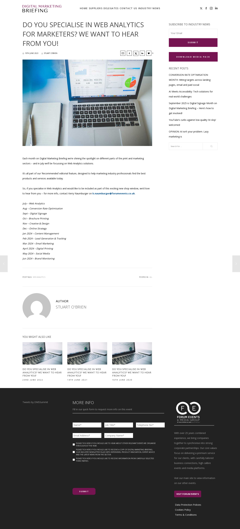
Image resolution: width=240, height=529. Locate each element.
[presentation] (97, 473)
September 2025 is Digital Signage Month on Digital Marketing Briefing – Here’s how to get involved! (193, 108)
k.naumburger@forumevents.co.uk (113, 193)
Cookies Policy (183, 509)
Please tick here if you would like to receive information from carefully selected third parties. (115, 459)
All (151, 277)
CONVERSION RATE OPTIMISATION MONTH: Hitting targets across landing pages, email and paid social (189, 79)
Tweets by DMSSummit (35, 402)
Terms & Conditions (186, 514)
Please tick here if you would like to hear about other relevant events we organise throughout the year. (116, 444)
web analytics (39, 277)
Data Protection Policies (188, 504)
